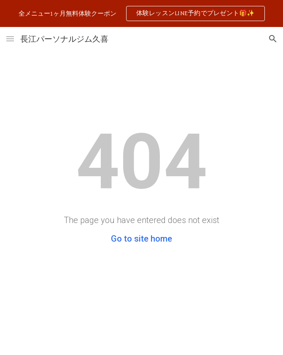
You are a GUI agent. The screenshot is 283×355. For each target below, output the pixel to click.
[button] (10, 38)
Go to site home (141, 239)
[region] (141, 13)
